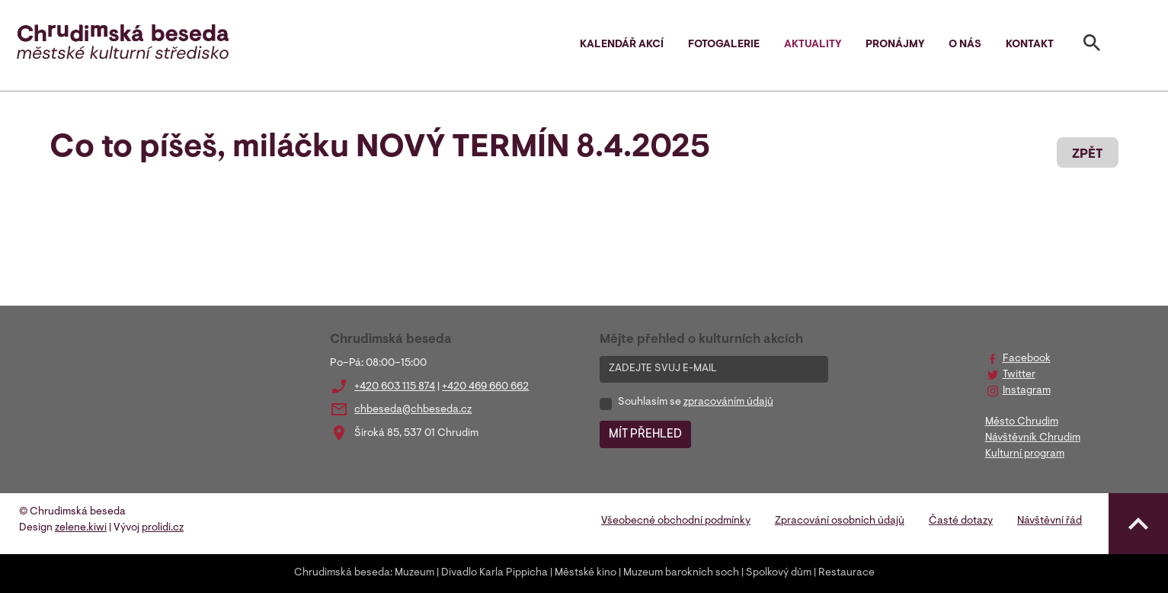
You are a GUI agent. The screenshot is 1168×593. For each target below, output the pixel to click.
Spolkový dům (778, 573)
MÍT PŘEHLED (645, 434)
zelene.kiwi (81, 528)
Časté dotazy (961, 521)
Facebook (1027, 359)
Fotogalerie (724, 45)
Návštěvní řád (1049, 521)
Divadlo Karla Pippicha (494, 573)
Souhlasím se (695, 402)
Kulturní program (1024, 454)
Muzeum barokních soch (681, 573)
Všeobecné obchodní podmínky (675, 521)
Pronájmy (895, 45)
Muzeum (414, 573)
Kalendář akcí (622, 45)
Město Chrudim (1021, 422)
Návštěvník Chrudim (1032, 438)
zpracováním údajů (728, 402)
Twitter (1019, 375)
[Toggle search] (1091, 45)
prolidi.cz (163, 528)
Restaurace (846, 573)
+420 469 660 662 (485, 387)
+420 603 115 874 (394, 387)
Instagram (1027, 391)
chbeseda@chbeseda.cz (413, 410)
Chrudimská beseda (342, 573)
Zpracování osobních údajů (839, 521)
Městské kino (585, 573)
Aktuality (812, 45)
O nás (965, 45)
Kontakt (1030, 45)
